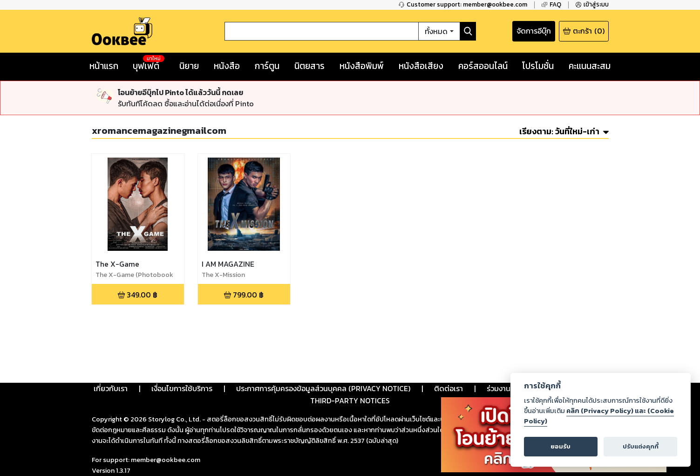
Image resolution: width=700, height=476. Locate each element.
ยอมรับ (560, 446)
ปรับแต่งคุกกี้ (641, 446)
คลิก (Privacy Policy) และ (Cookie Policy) (599, 416)
